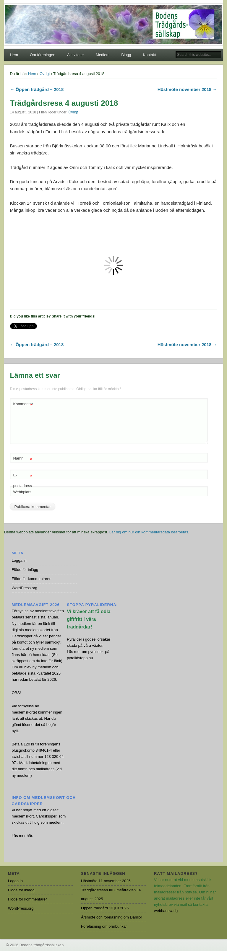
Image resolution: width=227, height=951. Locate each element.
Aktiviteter (75, 55)
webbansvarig (166, 910)
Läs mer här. (22, 835)
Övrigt (45, 73)
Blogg (126, 55)
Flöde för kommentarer (31, 579)
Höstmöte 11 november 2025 (106, 881)
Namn (23, 458)
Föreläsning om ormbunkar (104, 926)
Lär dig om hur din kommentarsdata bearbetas (148, 532)
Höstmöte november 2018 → (187, 89)
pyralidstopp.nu (80, 658)
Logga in (19, 560)
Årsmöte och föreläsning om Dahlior (111, 917)
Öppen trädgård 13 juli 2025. (105, 908)
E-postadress (23, 479)
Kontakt (149, 55)
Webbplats (22, 492)
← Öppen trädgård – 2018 (37, 89)
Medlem (102, 55)
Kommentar (23, 404)
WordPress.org (24, 588)
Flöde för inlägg (25, 569)
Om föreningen (42, 55)
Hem (14, 55)
